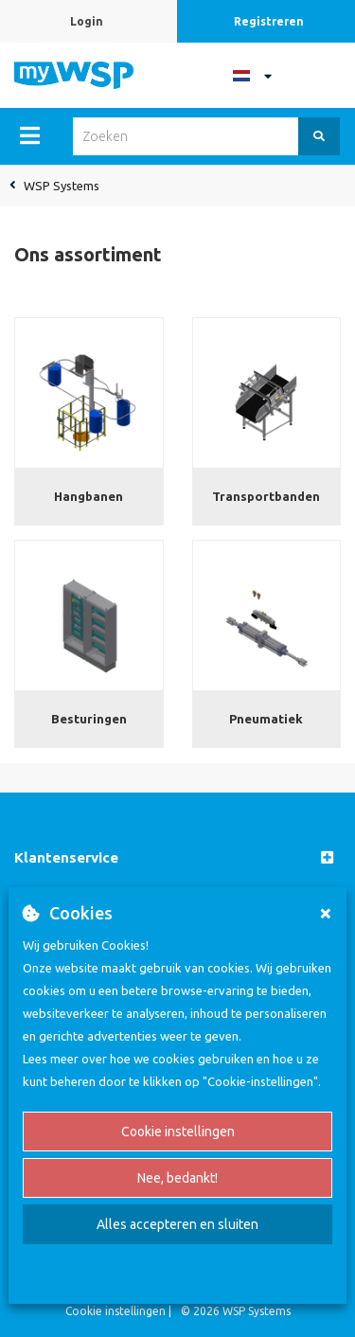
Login (86, 21)
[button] (177, 858)
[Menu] (29, 135)
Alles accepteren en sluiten (177, 1224)
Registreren (269, 21)
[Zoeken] (319, 136)
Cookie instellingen (178, 1131)
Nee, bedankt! (177, 1177)
